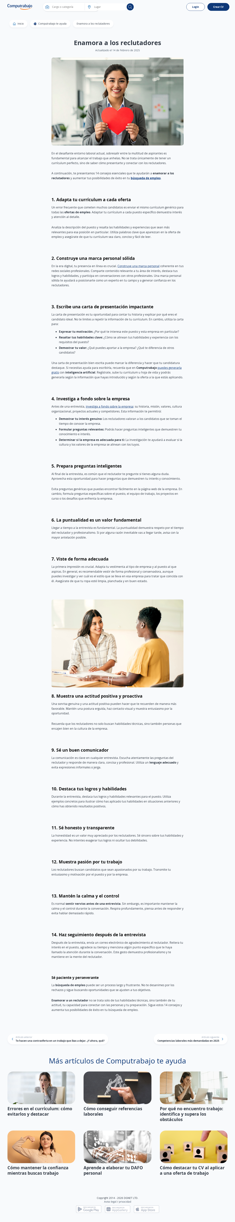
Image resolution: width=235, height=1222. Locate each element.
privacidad (125, 1201)
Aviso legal (110, 1201)
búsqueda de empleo (146, 178)
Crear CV (218, 7)
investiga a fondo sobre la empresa (109, 406)
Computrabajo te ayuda (50, 23)
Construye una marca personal (138, 266)
